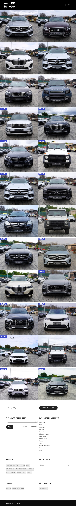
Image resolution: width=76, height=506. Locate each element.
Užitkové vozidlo (44, 434)
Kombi (41, 441)
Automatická (43, 488)
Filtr (9, 427)
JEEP (27, 465)
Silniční (41, 429)
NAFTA (21, 488)
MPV (40, 425)
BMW (19, 465)
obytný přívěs (43, 438)
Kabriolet (42, 422)
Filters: (42, 465)
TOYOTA (13, 473)
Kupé (40, 448)
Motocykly (42, 427)
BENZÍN (8, 488)
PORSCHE (31, 469)
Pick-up (41, 432)
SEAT (8, 473)
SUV (40, 450)
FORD (23, 465)
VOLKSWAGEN (21, 473)
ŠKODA (29, 473)
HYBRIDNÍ (15, 488)
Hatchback (42, 436)
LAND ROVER (10, 469)
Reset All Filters (48, 407)
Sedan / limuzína (44, 445)
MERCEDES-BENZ (21, 469)
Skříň (40, 443)
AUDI (7, 465)
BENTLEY (13, 465)
